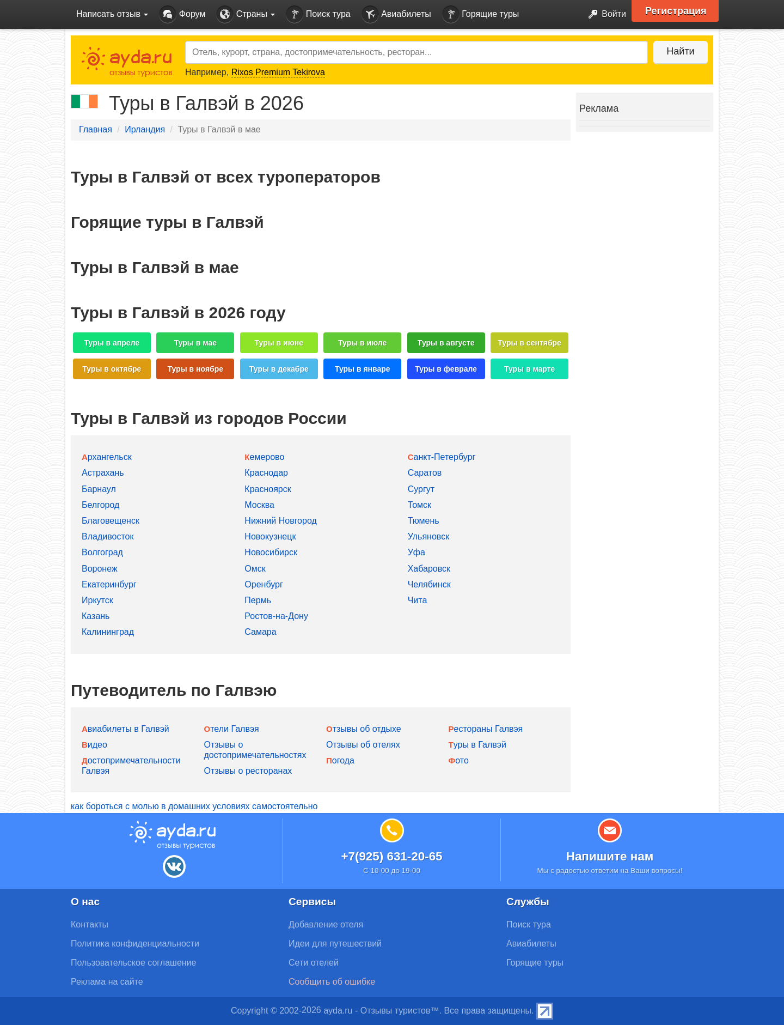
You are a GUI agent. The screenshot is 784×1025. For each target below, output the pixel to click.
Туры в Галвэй (477, 744)
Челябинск (429, 584)
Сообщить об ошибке (332, 981)
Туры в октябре (111, 369)
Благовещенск (110, 520)
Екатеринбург (109, 584)
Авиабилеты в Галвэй (125, 728)
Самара (260, 631)
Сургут (421, 489)
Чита (417, 600)
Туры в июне (279, 342)
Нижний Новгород (280, 520)
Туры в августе (446, 342)
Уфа (416, 552)
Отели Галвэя (231, 728)
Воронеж (100, 568)
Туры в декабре (279, 369)
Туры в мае (195, 342)
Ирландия (145, 129)
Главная (95, 129)
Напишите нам (610, 856)
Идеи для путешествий (335, 943)
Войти (604, 14)
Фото (459, 760)
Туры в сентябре (529, 342)
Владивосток (107, 536)
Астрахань (103, 472)
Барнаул (99, 489)
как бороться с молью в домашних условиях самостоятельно (194, 806)
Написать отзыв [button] (112, 14)
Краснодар (266, 472)
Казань (95, 616)
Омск (254, 568)
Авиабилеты (396, 14)
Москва (259, 505)
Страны (245, 14)
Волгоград (102, 552)
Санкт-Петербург (442, 457)
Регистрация (676, 10)
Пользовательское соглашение (133, 962)
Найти (680, 51)
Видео (94, 744)
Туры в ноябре (196, 369)
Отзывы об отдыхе (363, 728)
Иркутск (97, 600)
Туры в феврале (446, 369)
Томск (419, 505)
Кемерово (264, 457)
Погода (340, 760)
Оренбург (263, 584)
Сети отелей (314, 962)
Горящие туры (480, 14)
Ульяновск (428, 536)
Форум (182, 14)
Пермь (257, 600)
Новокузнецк (270, 536)
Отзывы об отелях (363, 744)
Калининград (108, 631)
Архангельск (107, 457)
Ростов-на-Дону (276, 616)
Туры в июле (362, 342)
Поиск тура (318, 14)
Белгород (100, 505)
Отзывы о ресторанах (248, 770)
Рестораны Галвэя (486, 728)
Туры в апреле (112, 342)
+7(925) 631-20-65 (391, 856)
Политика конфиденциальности (135, 943)
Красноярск (267, 489)
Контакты (89, 924)
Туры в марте (529, 369)
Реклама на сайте (107, 981)
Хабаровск (429, 568)
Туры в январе (362, 369)
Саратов (425, 472)
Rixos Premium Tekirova (278, 72)
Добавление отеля (326, 924)
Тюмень (423, 520)
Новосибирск (270, 552)
